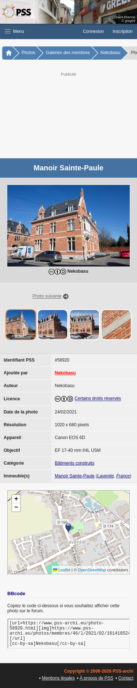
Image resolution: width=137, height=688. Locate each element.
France (123, 476)
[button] (39, 31)
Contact (125, 678)
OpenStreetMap (92, 570)
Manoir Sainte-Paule (75, 476)
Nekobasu (110, 52)
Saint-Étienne (125, 17)
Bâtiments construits (74, 463)
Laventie (105, 476)
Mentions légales (58, 678)
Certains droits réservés (98, 398)
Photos (28, 52)
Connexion (93, 31)
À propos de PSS (96, 678)
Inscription (123, 31)
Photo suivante (47, 296)
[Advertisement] (68, 114)
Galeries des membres (68, 52)
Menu (14, 31)
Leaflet (62, 570)
